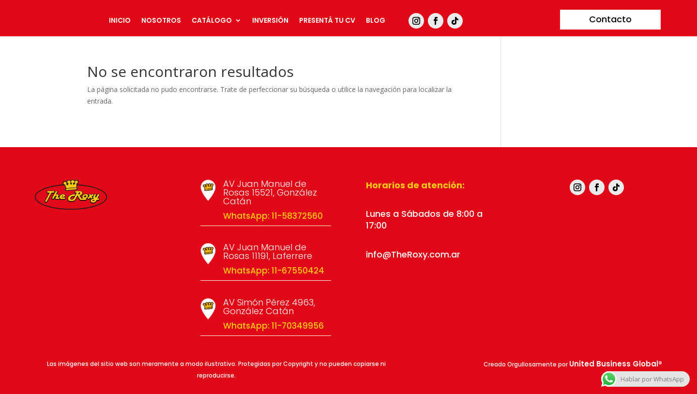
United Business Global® (615, 364)
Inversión (270, 21)
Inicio (120, 21)
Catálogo (212, 21)
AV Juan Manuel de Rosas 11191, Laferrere (267, 251)
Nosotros (161, 21)
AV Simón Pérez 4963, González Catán (269, 306)
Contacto (610, 19)
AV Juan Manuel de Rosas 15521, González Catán (270, 192)
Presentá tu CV (327, 21)
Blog (375, 21)
